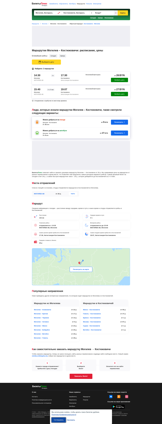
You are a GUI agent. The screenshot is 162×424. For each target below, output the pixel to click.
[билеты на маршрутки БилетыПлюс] (39, 386)
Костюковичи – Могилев (92, 24)
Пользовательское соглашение (41, 403)
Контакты (35, 396)
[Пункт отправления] (48, 13)
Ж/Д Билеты (63, 4)
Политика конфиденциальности (42, 400)
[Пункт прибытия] (76, 13)
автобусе (63, 130)
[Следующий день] (116, 13)
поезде (62, 120)
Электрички (97, 4)
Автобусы (72, 4)
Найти (122, 13)
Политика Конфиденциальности (64, 415)
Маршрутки (81, 4)
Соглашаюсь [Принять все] (59, 420)
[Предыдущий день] (92, 13)
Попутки (89, 4)
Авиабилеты (53, 4)
